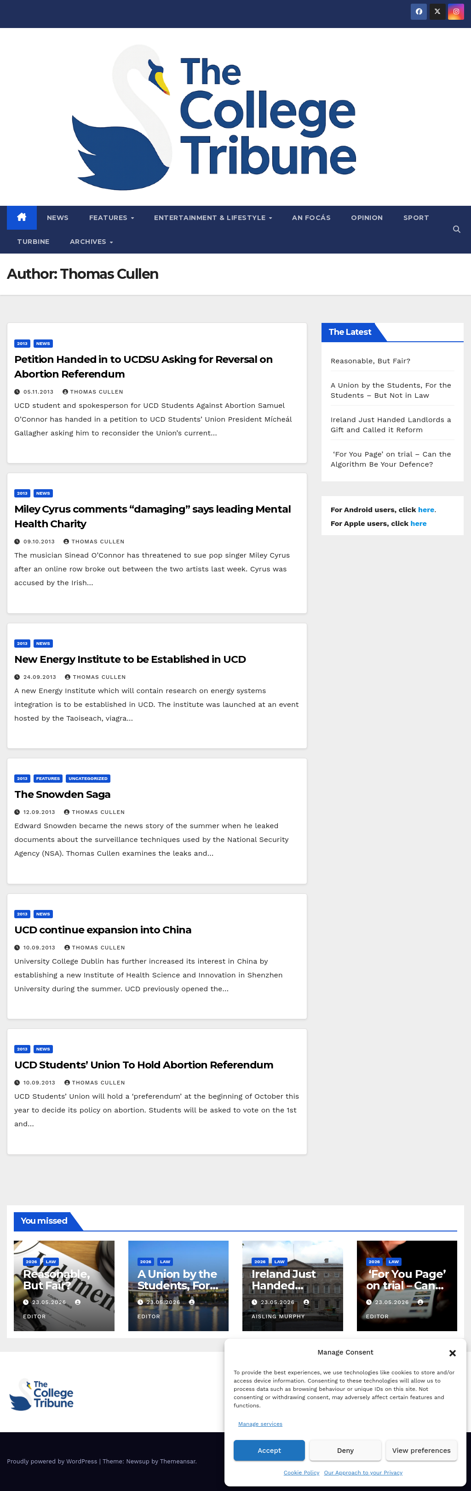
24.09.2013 (41, 677)
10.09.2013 (40, 947)
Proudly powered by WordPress (53, 1461)
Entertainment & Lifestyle (211, 218)
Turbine (33, 241)
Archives (89, 241)
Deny (345, 1450)
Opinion (367, 218)
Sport (416, 218)
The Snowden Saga (62, 794)
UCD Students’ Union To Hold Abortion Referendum (143, 1065)
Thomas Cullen (93, 392)
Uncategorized (88, 778)
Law (51, 1261)
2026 (31, 1261)
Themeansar (177, 1461)
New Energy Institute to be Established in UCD (130, 659)
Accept (269, 1450)
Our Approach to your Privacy (363, 1472)
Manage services (260, 1424)
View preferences (421, 1450)
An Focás (311, 218)
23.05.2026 (50, 1302)
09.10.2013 (40, 541)
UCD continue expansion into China (102, 930)
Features (109, 218)
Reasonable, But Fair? (371, 360)
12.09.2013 (40, 812)
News (58, 218)
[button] (452, 1352)
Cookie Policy (302, 1472)
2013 (22, 343)
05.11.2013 (39, 392)
